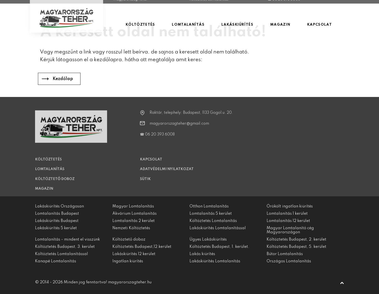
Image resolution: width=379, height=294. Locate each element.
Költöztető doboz (55, 182)
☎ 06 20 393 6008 (157, 138)
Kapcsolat (151, 162)
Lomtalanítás (50, 172)
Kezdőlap (63, 79)
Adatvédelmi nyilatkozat (167, 172)
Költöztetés (48, 162)
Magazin (44, 191)
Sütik (145, 182)
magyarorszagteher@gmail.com (179, 127)
